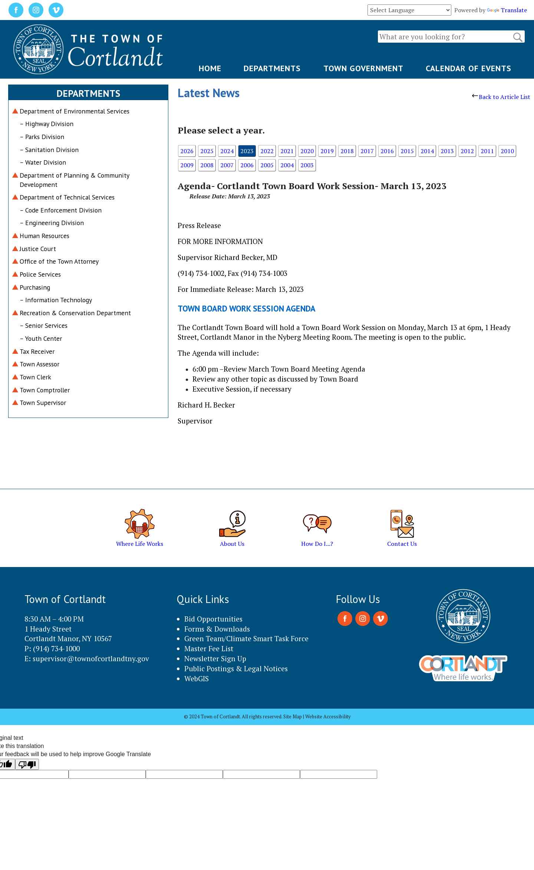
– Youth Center (41, 338)
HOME (210, 68)
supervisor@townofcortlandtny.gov (91, 658)
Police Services (40, 274)
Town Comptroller (45, 390)
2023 (247, 151)
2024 (227, 151)
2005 (267, 165)
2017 (367, 151)
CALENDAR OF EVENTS (468, 68)
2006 (247, 165)
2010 (507, 151)
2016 (387, 151)
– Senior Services (43, 325)
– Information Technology (56, 300)
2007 (227, 165)
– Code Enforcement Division (61, 210)
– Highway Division (46, 123)
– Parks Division (42, 136)
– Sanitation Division (49, 149)
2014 (427, 151)
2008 (207, 165)
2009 (187, 165)
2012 (467, 151)
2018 (347, 151)
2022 (267, 151)
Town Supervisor (43, 402)
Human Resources (44, 235)
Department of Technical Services (67, 197)
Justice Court (38, 248)
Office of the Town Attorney (59, 261)
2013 (447, 151)
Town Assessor (39, 364)
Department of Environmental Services (74, 111)
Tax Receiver (37, 351)
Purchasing (35, 287)
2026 (187, 151)
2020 (307, 151)
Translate (507, 10)
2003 (307, 165)
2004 (287, 165)
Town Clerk (35, 377)
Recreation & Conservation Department (75, 313)
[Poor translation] (27, 764)
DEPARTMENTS (272, 68)
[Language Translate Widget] (409, 10)
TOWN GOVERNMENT (363, 68)
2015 (407, 151)
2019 (327, 151)
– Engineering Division (52, 222)
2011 (487, 151)
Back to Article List (501, 97)
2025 (207, 151)
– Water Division (43, 162)
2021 (287, 151)
